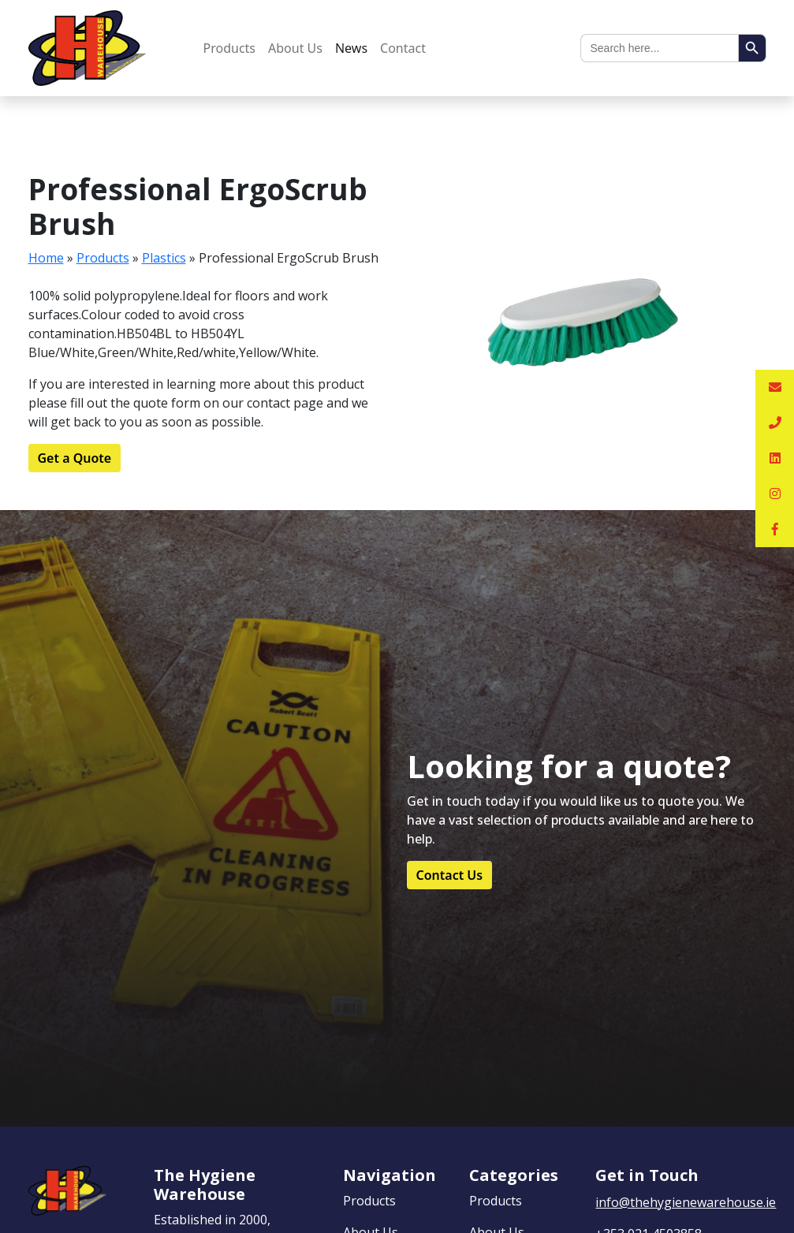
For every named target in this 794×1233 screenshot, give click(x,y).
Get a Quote (75, 458)
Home (46, 257)
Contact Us (449, 875)
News (351, 48)
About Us (295, 48)
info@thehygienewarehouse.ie (685, 1202)
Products (229, 48)
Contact (403, 48)
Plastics (164, 257)
